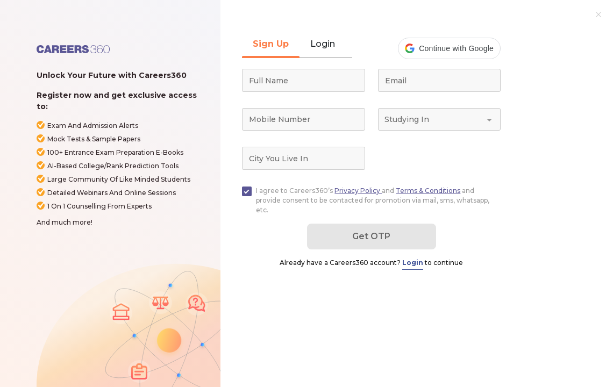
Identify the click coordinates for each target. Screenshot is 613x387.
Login (412, 263)
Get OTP (371, 236)
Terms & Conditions (428, 191)
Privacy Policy (358, 191)
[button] (449, 48)
